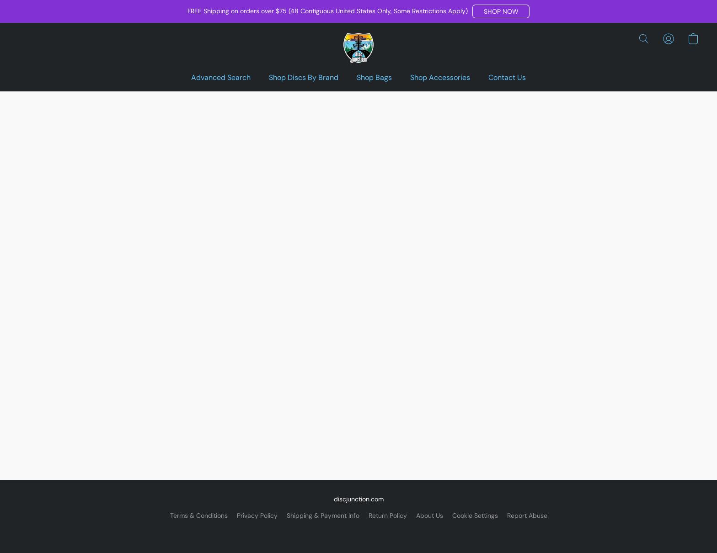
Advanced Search (221, 77)
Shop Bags (374, 77)
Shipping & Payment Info (323, 515)
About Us (429, 515)
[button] (501, 11)
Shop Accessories (440, 77)
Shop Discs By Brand (303, 77)
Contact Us (507, 77)
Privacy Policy (257, 515)
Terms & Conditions (199, 515)
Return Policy (388, 515)
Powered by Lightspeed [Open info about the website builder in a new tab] (359, 533)
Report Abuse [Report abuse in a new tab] (527, 515)
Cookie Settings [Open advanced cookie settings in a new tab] (475, 515)
